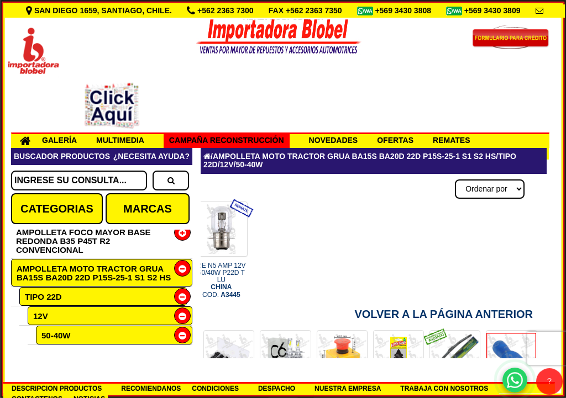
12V (40, 316)
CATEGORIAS (56, 209)
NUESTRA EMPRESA (348, 388)
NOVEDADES (333, 140)
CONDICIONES (215, 388)
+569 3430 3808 (404, 10)
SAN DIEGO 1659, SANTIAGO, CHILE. (100, 10)
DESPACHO (276, 388)
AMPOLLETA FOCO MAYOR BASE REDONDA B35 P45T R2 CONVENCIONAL (83, 240)
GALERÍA (59, 140)
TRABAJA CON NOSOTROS (444, 388)
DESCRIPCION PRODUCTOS (57, 388)
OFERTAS (395, 140)
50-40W (56, 335)
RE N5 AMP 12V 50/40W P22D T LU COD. (221, 280)
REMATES (451, 140)
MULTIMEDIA (120, 140)
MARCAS (147, 209)
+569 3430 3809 (493, 10)
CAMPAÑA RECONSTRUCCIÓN (226, 140)
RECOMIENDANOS (151, 388)
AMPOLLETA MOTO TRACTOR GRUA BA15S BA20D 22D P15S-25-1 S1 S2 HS (94, 273)
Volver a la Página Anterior (443, 314)
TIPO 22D (43, 296)
